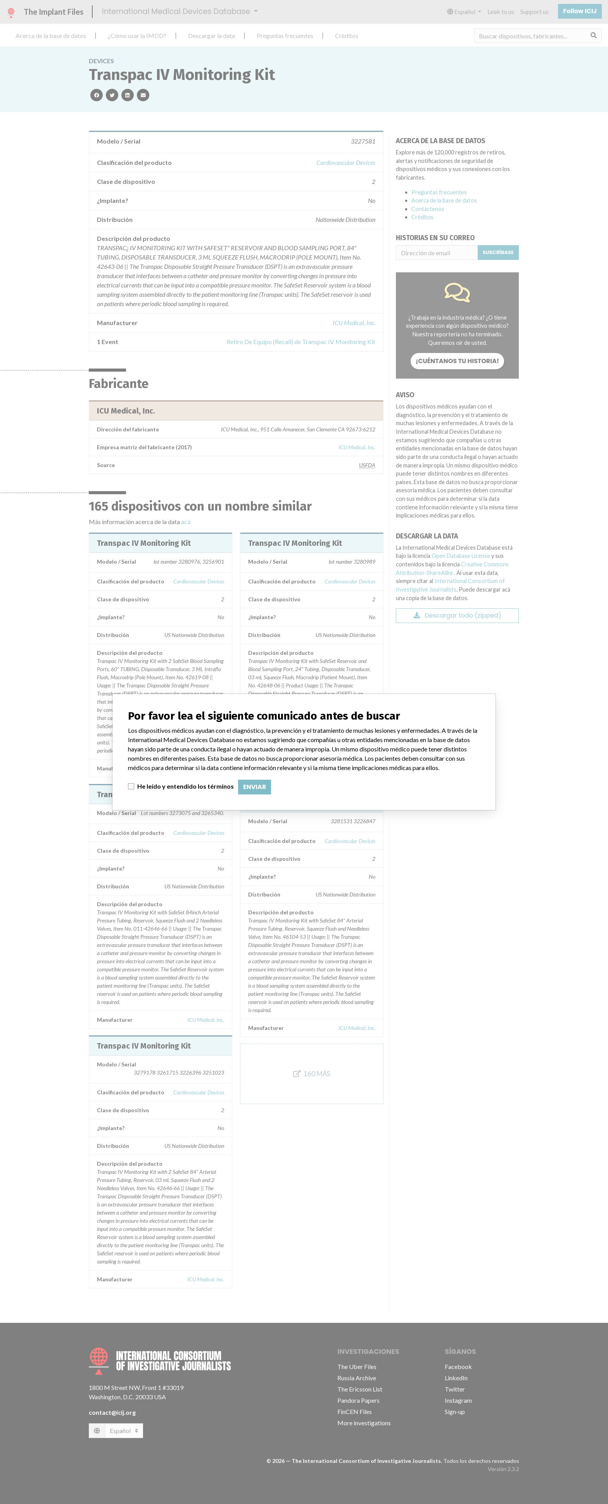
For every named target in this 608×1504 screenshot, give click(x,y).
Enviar (254, 786)
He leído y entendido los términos (185, 786)
